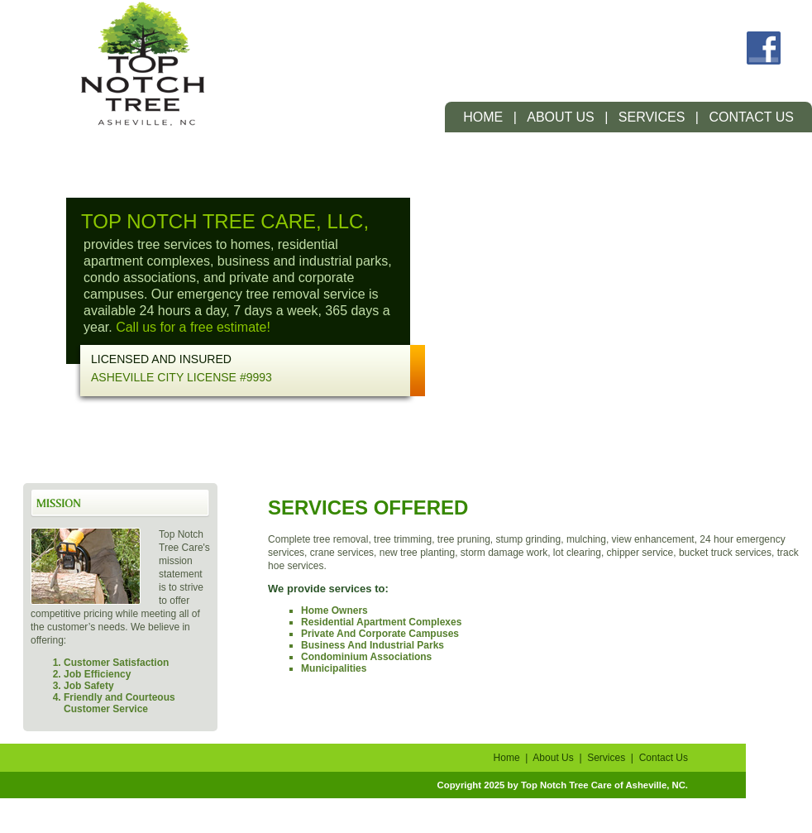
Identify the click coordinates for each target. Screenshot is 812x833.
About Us (561, 117)
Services (652, 117)
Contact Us (751, 117)
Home (483, 117)
